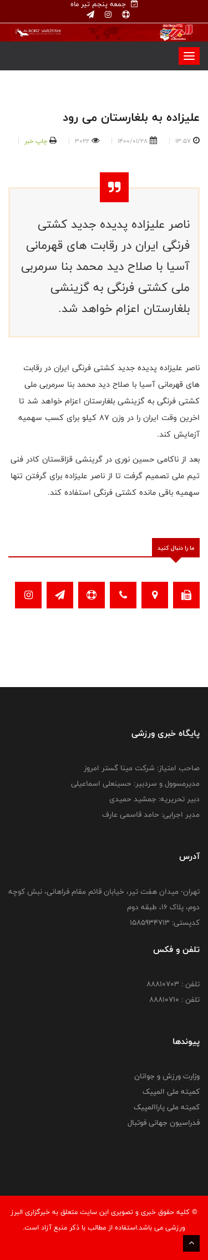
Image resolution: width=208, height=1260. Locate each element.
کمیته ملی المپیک (171, 1091)
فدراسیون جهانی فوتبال (164, 1122)
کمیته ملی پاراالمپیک (167, 1107)
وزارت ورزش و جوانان (167, 1076)
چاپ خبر (35, 140)
